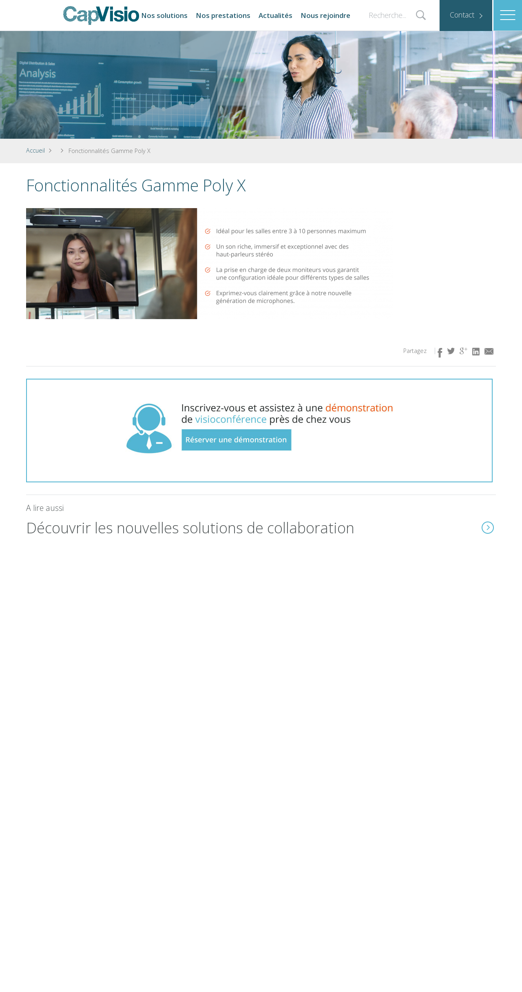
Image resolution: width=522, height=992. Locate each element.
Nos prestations (223, 15)
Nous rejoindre (325, 15)
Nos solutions (164, 15)
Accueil (35, 150)
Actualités (275, 15)
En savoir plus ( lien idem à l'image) (488, 527)
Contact (462, 15)
